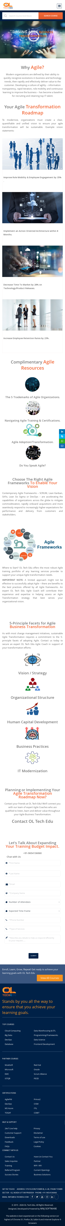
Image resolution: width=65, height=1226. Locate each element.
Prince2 (37, 1099)
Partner (37, 1161)
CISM (36, 1103)
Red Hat (37, 1065)
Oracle (37, 1069)
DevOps (8, 1039)
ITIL (35, 1108)
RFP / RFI (38, 1165)
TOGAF (8, 1112)
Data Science (39, 1039)
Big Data (8, 1035)
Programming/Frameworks (46, 1035)
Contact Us (10, 1156)
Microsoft (9, 1069)
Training (8, 1165)
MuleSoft (9, 1065)
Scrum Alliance (40, 1074)
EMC (7, 1074)
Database (9, 1044)
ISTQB (7, 1078)
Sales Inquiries (11, 1161)
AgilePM (8, 1099)
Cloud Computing (13, 1030)
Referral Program (12, 1170)
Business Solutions (42, 1174)
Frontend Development (44, 1044)
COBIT (36, 1112)
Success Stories (11, 1174)
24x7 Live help (11, 1128)
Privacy (37, 1128)
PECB (36, 1078)
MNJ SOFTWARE (48, 1208)
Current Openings (42, 1170)
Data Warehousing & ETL (45, 1030)
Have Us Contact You (43, 1156)
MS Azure (9, 1108)
